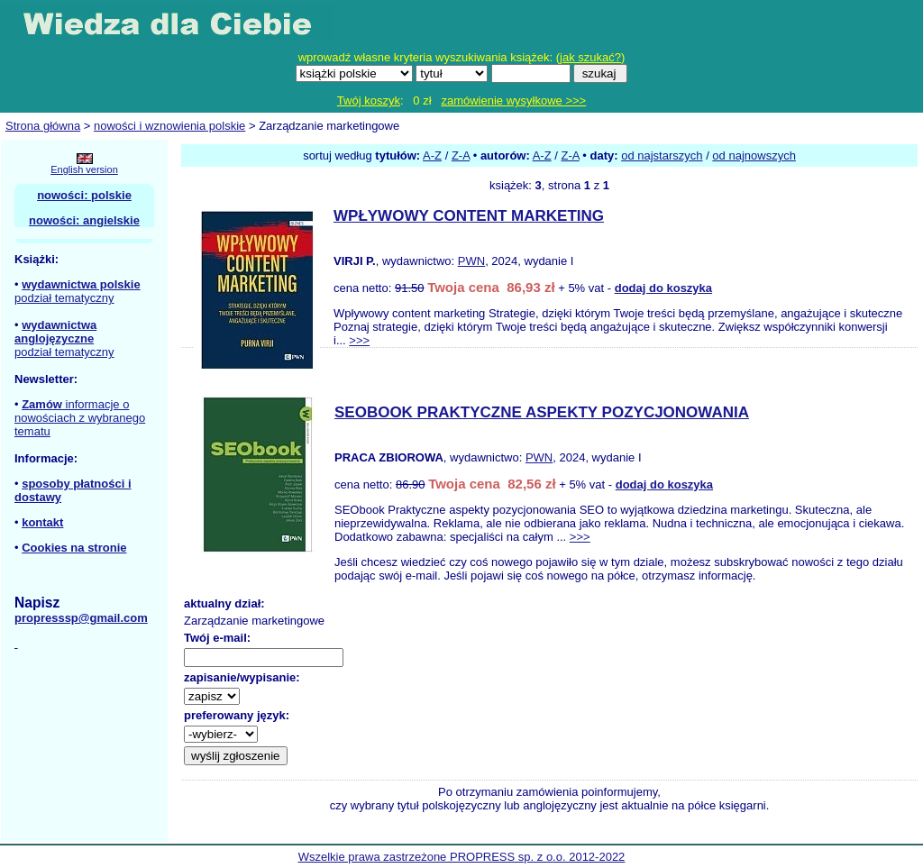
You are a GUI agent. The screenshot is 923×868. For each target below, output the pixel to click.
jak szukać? (590, 57)
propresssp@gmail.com (81, 618)
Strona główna (42, 125)
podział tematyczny (64, 298)
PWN (471, 261)
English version (84, 169)
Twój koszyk (368, 100)
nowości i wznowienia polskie (169, 125)
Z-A (461, 155)
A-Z (432, 155)
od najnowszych (754, 155)
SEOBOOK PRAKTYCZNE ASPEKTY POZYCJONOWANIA (541, 412)
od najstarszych (661, 155)
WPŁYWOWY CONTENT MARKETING (469, 215)
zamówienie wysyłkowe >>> (513, 100)
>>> (359, 340)
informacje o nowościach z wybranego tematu (79, 417)
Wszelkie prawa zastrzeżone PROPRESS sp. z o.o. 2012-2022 (462, 856)
